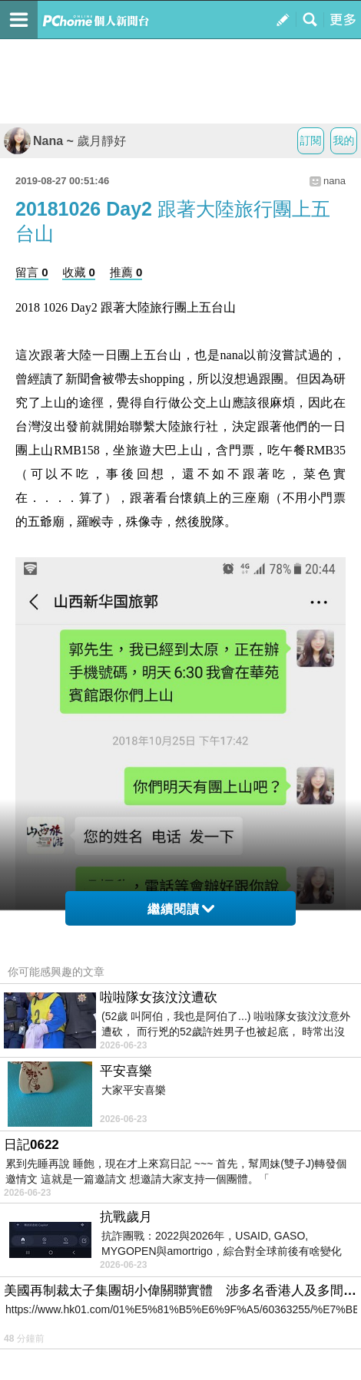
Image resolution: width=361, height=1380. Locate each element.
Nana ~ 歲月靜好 (65, 140)
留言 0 (31, 272)
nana (334, 181)
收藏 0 (78, 272)
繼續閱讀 (180, 909)
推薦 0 (126, 272)
